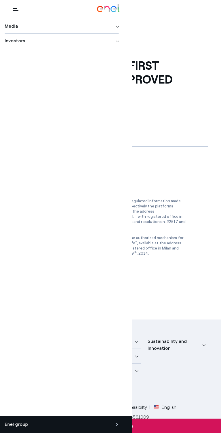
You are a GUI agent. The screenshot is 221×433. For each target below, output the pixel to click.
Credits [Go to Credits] (20, 407)
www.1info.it (41, 248)
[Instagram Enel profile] (71, 391)
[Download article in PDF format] (64, 171)
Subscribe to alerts (110, 426)
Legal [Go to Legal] (40, 407)
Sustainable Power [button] (100, 356)
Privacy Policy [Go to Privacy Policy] (67, 407)
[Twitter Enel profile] (32, 391)
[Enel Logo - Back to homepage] (108, 8)
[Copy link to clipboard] (58, 101)
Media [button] (87, 341)
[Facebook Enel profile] (19, 391)
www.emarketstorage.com (53, 216)
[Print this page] (30, 101)
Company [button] (23, 341)
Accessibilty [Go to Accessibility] (134, 407)
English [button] (165, 407)
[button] (16, 8)
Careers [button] (89, 370)
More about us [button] (29, 356)
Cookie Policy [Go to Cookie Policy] (102, 407)
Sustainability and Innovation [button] (167, 345)
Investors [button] (23, 370)
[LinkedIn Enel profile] (45, 391)
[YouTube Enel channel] (58, 391)
